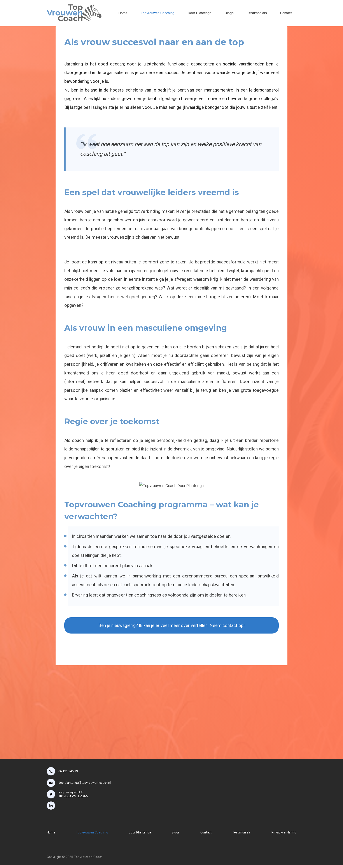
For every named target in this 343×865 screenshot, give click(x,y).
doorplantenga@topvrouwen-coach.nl (84, 782)
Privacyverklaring (283, 832)
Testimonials (257, 13)
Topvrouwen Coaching (157, 13)
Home (123, 13)
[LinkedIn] (51, 805)
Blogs (229, 13)
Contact (286, 13)
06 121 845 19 (68, 771)
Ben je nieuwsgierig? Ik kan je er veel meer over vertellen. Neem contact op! (171, 625)
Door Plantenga (199, 13)
